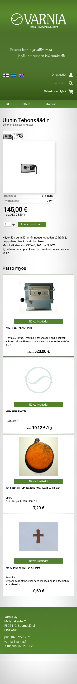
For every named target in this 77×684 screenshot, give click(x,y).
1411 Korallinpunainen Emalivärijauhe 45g (33, 488)
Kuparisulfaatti (16, 411)
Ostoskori (50, 104)
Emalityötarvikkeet (23, 124)
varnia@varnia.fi (15, 641)
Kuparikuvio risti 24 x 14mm (23, 567)
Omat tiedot (63, 74)
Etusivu (7, 124)
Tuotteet (24, 104)
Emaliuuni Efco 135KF (19, 328)
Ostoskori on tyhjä (59, 91)
